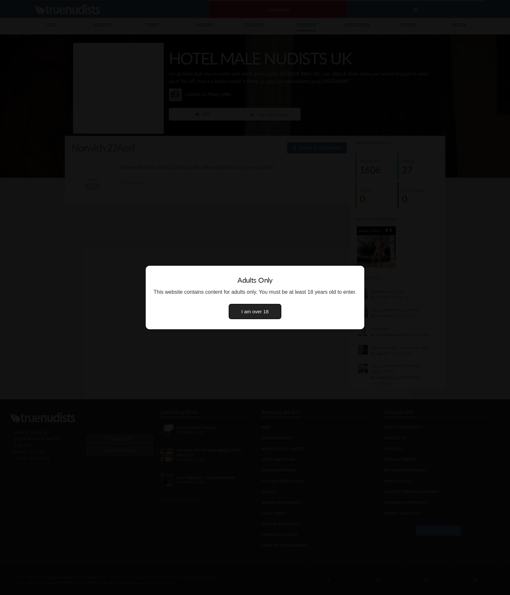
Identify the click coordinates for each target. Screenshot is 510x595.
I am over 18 (255, 311)
